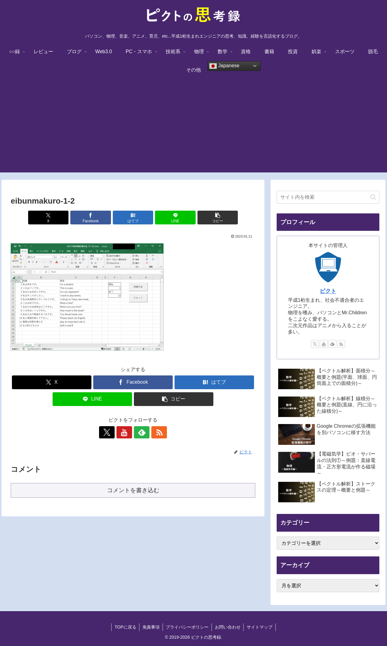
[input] (328, 197)
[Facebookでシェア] (92, 217)
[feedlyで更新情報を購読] (140, 432)
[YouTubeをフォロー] (126, 432)
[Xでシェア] (50, 217)
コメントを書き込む (133, 490)
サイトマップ (260, 627)
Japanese (224, 66)
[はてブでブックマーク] (133, 217)
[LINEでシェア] (174, 217)
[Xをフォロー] (112, 432)
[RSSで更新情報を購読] (154, 432)
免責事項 (150, 627)
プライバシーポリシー (187, 627)
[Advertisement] (193, 129)
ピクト (328, 291)
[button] (215, 217)
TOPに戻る (125, 627)
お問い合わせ (228, 627)
